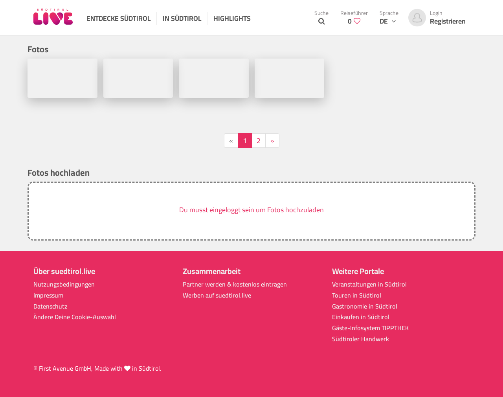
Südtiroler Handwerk (360, 339)
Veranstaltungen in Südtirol (369, 284)
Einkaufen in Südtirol (360, 317)
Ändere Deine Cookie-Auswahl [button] (74, 317)
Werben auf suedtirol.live (217, 295)
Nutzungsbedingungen (64, 284)
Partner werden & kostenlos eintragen (235, 284)
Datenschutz (50, 306)
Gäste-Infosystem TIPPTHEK (370, 328)
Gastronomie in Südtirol (364, 306)
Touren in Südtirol (356, 295)
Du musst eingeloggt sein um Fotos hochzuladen (251, 209)
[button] (251, 211)
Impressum (48, 295)
